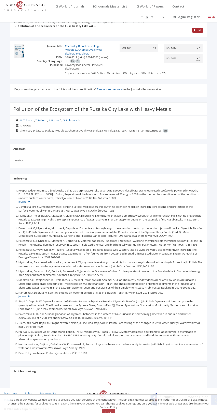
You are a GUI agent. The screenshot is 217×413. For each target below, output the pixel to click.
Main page (10, 393)
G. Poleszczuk (71, 120)
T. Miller (40, 120)
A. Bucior (54, 120)
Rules (28, 393)
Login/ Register (186, 17)
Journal (24, 201)
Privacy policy (48, 393)
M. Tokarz (26, 120)
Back (197, 30)
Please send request (110, 89)
